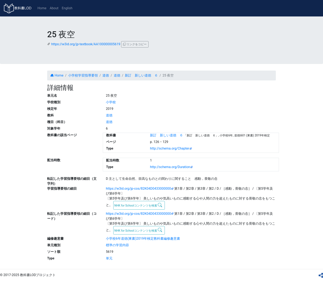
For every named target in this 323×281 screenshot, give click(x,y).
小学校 (111, 102)
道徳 (105, 75)
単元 (109, 258)
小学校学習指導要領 (83, 75)
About (54, 8)
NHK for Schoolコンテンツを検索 (138, 205)
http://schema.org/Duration (170, 167)
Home (41, 8)
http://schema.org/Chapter (169, 148)
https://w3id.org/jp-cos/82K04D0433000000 (138, 188)
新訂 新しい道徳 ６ (141, 75)
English (67, 8)
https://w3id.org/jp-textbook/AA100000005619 (85, 44)
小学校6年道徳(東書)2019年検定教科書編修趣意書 (143, 238)
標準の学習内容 (117, 245)
